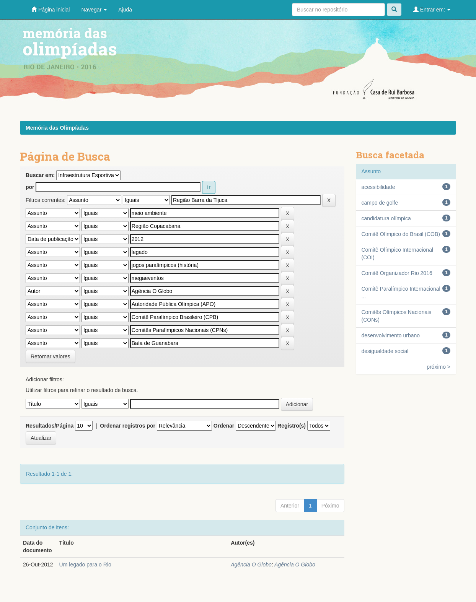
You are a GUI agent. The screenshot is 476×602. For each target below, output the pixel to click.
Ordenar (224, 426)
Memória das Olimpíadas (57, 128)
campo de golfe (380, 203)
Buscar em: (40, 175)
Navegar (94, 10)
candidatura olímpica (386, 218)
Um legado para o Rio (85, 564)
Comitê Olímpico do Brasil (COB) (401, 234)
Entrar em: (431, 9)
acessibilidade (378, 187)
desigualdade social (385, 351)
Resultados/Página (49, 426)
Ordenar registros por (127, 426)
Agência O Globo (251, 564)
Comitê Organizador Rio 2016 (397, 273)
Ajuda (125, 10)
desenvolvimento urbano (391, 335)
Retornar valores (50, 356)
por (30, 187)
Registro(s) (291, 426)
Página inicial (50, 9)
